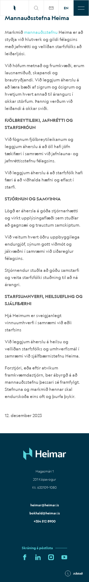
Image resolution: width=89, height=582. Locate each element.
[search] (36, 8)
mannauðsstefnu (41, 32)
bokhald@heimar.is (44, 513)
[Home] (44, 453)
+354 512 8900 (45, 521)
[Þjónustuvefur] (51, 8)
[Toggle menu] (81, 8)
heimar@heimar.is (44, 505)
